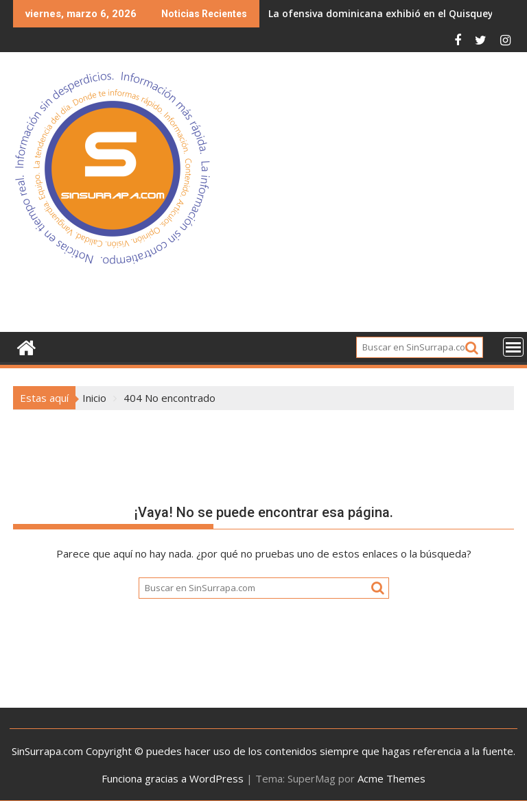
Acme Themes (391, 778)
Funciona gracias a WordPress (173, 778)
